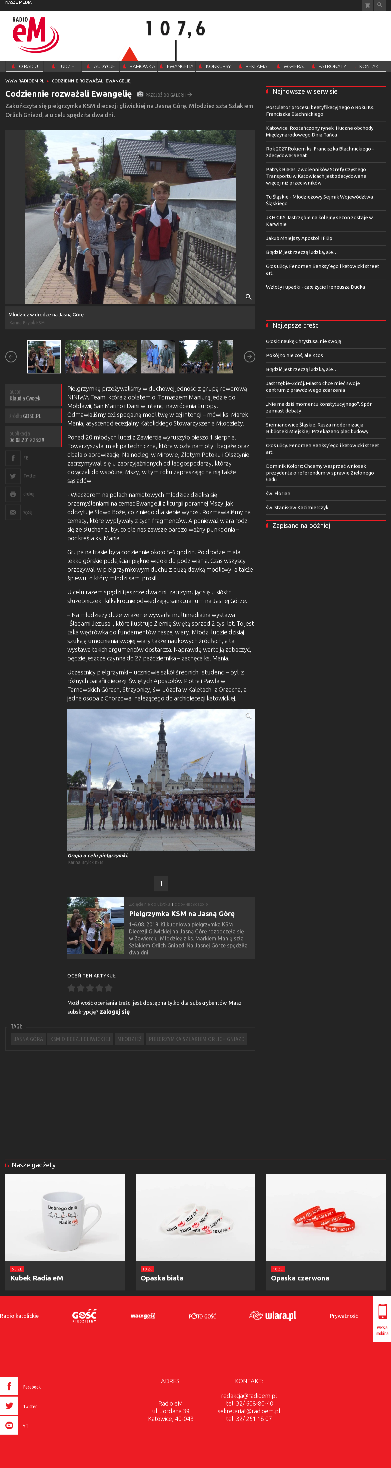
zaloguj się (115, 1011)
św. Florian (278, 493)
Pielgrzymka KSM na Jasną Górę (182, 913)
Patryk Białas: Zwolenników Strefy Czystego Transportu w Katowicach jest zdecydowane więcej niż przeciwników (316, 176)
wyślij (27, 512)
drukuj (28, 494)
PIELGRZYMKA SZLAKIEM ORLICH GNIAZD (197, 1039)
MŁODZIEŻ (129, 1039)
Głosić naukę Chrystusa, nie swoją (303, 341)
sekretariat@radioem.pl (249, 1411)
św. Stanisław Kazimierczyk (297, 507)
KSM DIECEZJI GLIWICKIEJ (80, 1039)
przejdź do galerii (164, 95)
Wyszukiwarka (380, 5)
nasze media (18, 2)
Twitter (29, 476)
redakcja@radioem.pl (249, 1395)
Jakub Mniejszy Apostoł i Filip (299, 238)
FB (25, 458)
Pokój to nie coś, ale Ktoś (294, 355)
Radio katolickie (19, 1316)
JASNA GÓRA (28, 1039)
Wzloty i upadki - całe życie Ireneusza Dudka (315, 287)
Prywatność (344, 1316)
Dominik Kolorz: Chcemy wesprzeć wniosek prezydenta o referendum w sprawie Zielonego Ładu (320, 472)
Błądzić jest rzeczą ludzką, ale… (302, 252)
